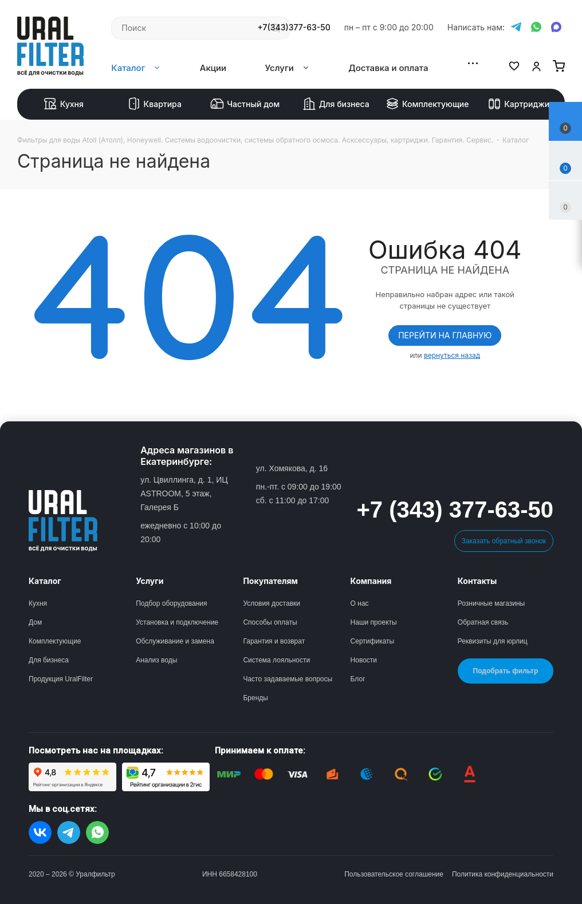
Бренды (255, 698)
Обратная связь (483, 622)
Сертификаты (373, 641)
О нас (360, 603)
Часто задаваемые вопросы (287, 679)
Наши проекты (374, 622)
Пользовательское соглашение (393, 874)
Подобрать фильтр (505, 671)
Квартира (154, 104)
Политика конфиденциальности (502, 874)
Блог (358, 679)
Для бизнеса (335, 104)
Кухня (64, 104)
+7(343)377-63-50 (294, 27)
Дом (35, 622)
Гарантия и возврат (274, 641)
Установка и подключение (177, 622)
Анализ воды (156, 660)
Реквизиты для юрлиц (493, 641)
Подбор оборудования (171, 603)
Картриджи (518, 104)
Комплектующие (427, 104)
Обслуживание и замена (175, 641)
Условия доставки (271, 603)
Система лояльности (276, 660)
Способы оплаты (270, 622)
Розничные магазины (491, 603)
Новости (364, 660)
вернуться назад (452, 355)
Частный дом (245, 104)
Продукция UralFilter (61, 679)
